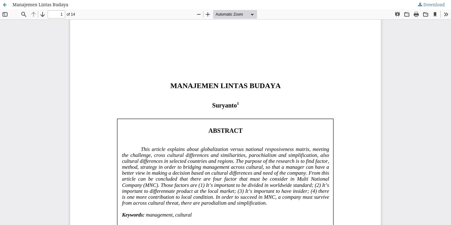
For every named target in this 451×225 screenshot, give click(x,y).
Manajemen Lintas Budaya (40, 5)
